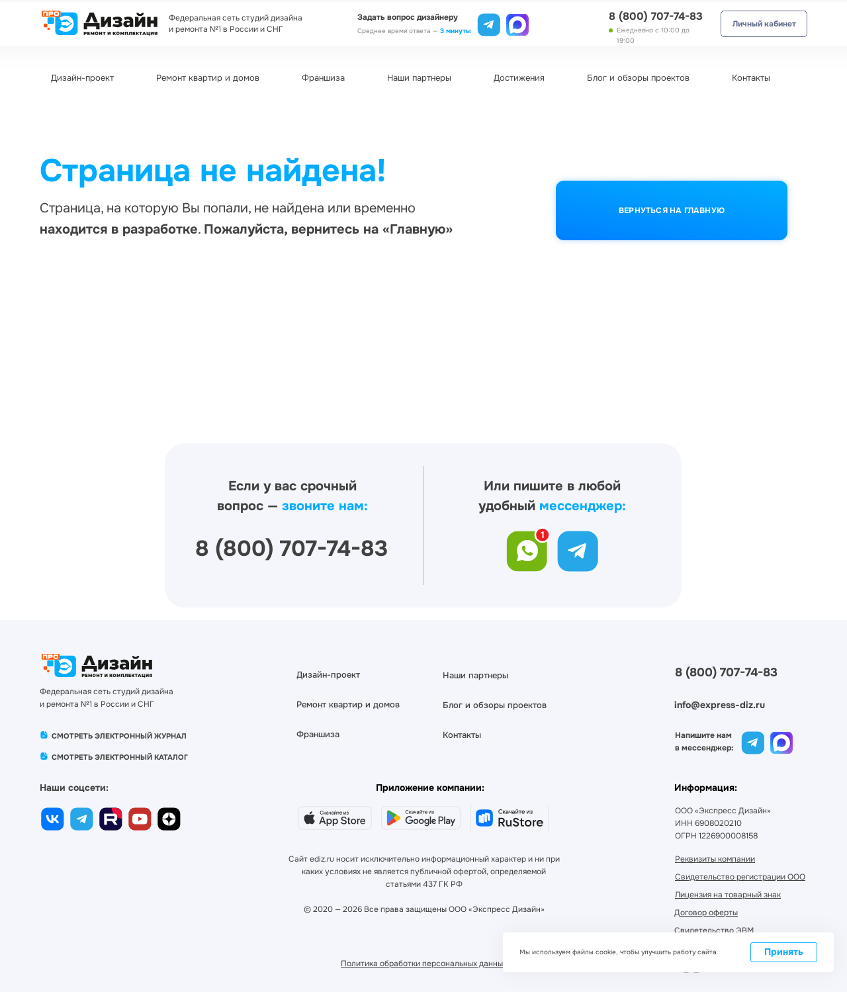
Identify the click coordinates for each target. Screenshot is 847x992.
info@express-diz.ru (719, 705)
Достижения (519, 77)
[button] (714, 930)
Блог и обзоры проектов (638, 77)
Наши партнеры (419, 77)
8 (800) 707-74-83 (656, 16)
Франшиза (323, 77)
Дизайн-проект (82, 77)
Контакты (751, 77)
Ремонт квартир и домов (207, 77)
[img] (517, 23)
